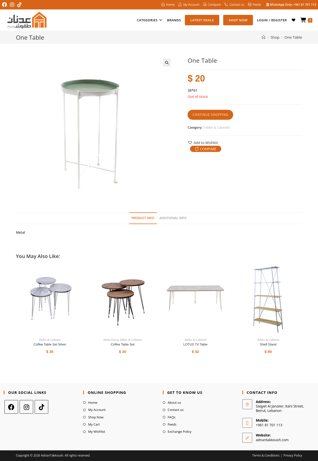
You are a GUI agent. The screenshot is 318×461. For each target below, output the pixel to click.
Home (92, 402)
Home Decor (110, 340)
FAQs (171, 417)
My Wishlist (96, 431)
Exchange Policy (180, 431)
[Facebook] (11, 407)
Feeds (172, 424)
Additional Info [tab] (173, 218)
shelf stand (268, 344)
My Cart (94, 424)
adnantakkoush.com (272, 439)
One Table (293, 37)
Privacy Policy (293, 455)
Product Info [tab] (142, 218)
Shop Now (95, 417)
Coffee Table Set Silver (49, 344)
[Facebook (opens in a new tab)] (5, 4)
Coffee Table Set (123, 344)
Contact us (176, 409)
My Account (97, 409)
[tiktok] (41, 407)
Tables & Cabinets (216, 127)
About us (174, 402)
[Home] (264, 37)
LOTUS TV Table (195, 344)
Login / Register (272, 20)
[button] (167, 63)
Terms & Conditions (265, 455)
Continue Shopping (210, 115)
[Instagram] (26, 407)
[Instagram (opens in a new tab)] (12, 4)
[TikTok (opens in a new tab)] (19, 4)
